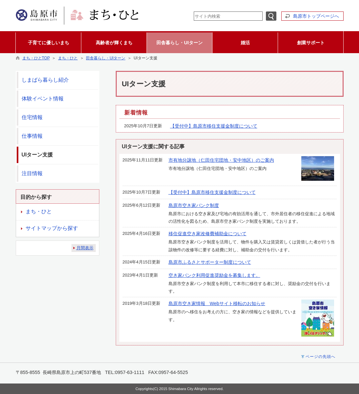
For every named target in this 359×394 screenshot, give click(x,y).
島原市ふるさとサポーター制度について (210, 262)
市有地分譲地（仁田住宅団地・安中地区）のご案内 (221, 160)
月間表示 (84, 247)
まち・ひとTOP (36, 58)
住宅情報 (32, 117)
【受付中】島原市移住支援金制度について (213, 126)
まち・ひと (68, 58)
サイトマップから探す (52, 228)
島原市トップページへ (316, 16)
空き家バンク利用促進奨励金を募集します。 (214, 275)
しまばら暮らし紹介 (45, 80)
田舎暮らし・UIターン (105, 58)
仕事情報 (32, 136)
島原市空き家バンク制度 (194, 205)
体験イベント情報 (43, 98)
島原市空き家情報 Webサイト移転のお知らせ (217, 303)
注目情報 (32, 173)
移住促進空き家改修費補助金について (208, 233)
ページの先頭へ (320, 357)
